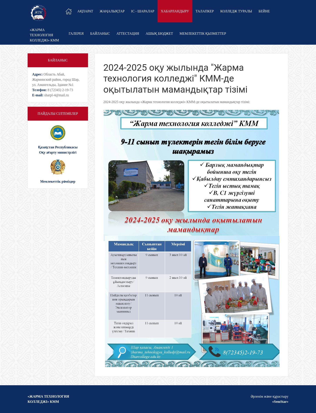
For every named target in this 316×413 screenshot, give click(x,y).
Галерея (76, 33)
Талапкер (205, 11)
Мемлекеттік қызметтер (203, 33)
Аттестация (127, 33)
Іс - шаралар (142, 11)
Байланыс (100, 33)
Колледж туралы (236, 11)
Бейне (264, 11)
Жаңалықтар (112, 11)
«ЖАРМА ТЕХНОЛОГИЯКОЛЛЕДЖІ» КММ (44, 35)
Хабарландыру (175, 11)
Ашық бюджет (159, 33)
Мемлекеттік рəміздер (57, 181)
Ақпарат (85, 11)
